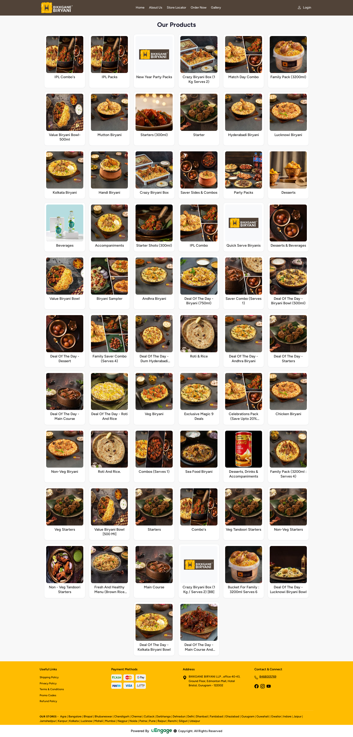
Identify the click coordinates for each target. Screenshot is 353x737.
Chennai (136, 716)
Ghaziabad (232, 716)
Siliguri (183, 721)
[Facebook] (256, 686)
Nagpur (122, 721)
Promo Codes (48, 695)
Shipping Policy (49, 677)
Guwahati (262, 716)
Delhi (190, 716)
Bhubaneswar (103, 716)
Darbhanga (163, 716)
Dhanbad (202, 716)
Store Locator (176, 7)
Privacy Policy (48, 683)
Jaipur (297, 716)
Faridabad (216, 716)
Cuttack (149, 716)
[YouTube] (269, 686)
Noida (133, 721)
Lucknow (86, 721)
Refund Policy (48, 701)
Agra (63, 716)
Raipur (162, 721)
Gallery (216, 7)
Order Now (198, 7)
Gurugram (247, 716)
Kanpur (62, 721)
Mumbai (110, 721)
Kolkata (74, 721)
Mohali (98, 721)
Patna (143, 721)
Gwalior (276, 716)
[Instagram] (262, 686)
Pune (152, 721)
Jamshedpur (48, 721)
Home (140, 7)
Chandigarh (121, 716)
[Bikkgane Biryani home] (85, 8)
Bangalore (74, 716)
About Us (155, 7)
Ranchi (172, 721)
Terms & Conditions (52, 689)
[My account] (304, 7)
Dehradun (179, 716)
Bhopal (88, 716)
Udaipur (195, 721)
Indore (287, 716)
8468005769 (267, 676)
